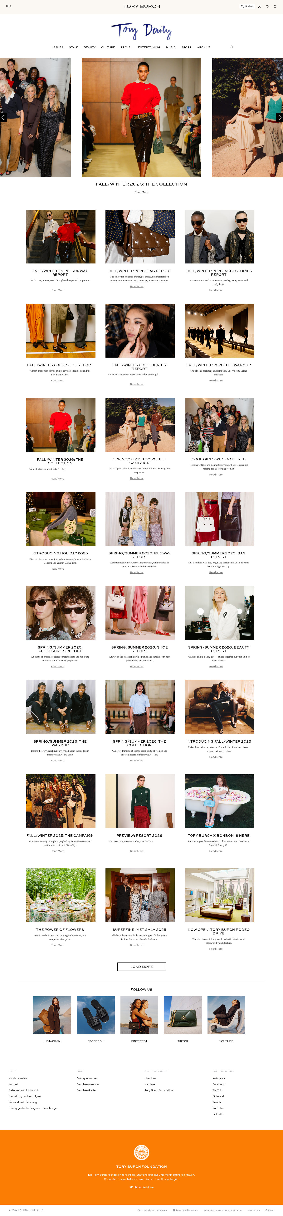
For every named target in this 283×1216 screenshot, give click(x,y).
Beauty (89, 47)
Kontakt (13, 1084)
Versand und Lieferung (23, 1102)
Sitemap (270, 1210)
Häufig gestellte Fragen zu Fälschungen (33, 1108)
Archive (204, 47)
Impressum (254, 1210)
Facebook (218, 1084)
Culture (108, 47)
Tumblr (216, 1102)
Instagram (218, 1078)
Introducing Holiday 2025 (60, 553)
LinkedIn (217, 1114)
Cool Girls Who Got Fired (219, 459)
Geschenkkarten (87, 1090)
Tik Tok (217, 1090)
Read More (141, 192)
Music (171, 47)
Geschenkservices (88, 1084)
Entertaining (149, 47)
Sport (186, 47)
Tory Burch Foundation (159, 1090)
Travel (126, 47)
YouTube (218, 1108)
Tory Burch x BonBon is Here (219, 835)
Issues (57, 47)
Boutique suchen (87, 1078)
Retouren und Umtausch (24, 1090)
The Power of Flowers (60, 930)
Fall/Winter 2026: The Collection (141, 184)
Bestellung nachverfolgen (25, 1096)
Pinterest (218, 1096)
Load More (141, 966)
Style (73, 47)
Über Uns (150, 1078)
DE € (9, 6)
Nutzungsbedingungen (185, 1210)
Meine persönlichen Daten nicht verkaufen (223, 1210)
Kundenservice (18, 1078)
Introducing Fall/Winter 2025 (218, 741)
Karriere (150, 1084)
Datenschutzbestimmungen (153, 1210)
